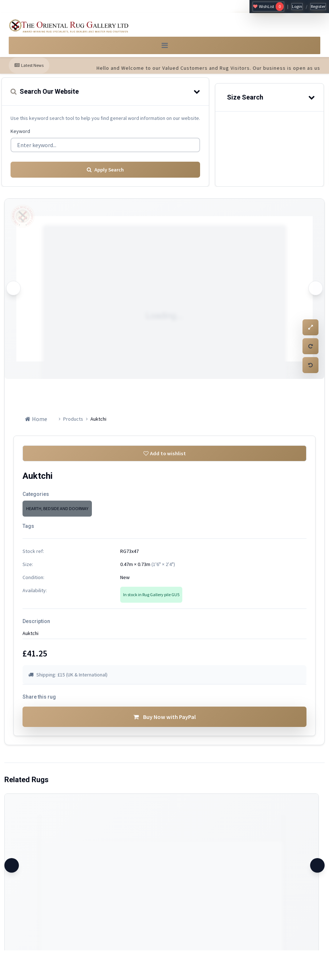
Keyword (20, 136)
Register (318, 6)
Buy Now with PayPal (164, 724)
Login (297, 6)
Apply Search (105, 172)
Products (73, 422)
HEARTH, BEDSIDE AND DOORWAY (57, 513)
